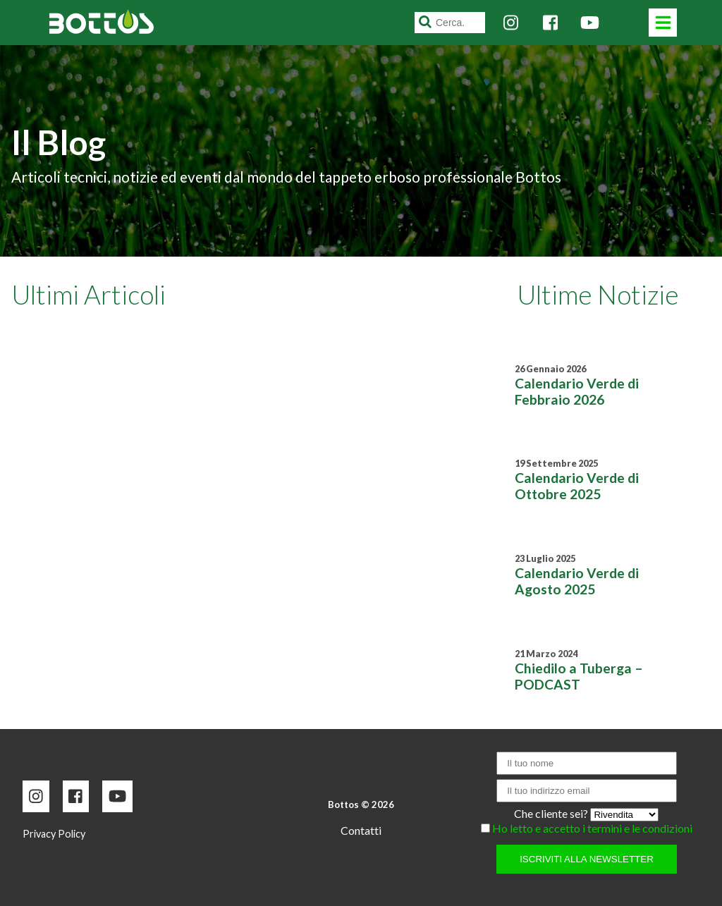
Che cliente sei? (552, 813)
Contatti (361, 830)
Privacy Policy (54, 834)
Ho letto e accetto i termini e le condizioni (592, 828)
